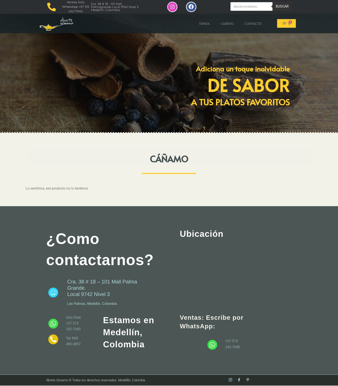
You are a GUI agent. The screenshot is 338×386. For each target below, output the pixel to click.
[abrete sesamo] (230, 277)
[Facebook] (239, 380)
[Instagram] (230, 380)
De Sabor (248, 85)
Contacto (252, 24)
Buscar (282, 6)
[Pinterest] (247, 380)
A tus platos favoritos (240, 102)
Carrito (227, 24)
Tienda (204, 24)
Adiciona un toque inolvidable (243, 69)
